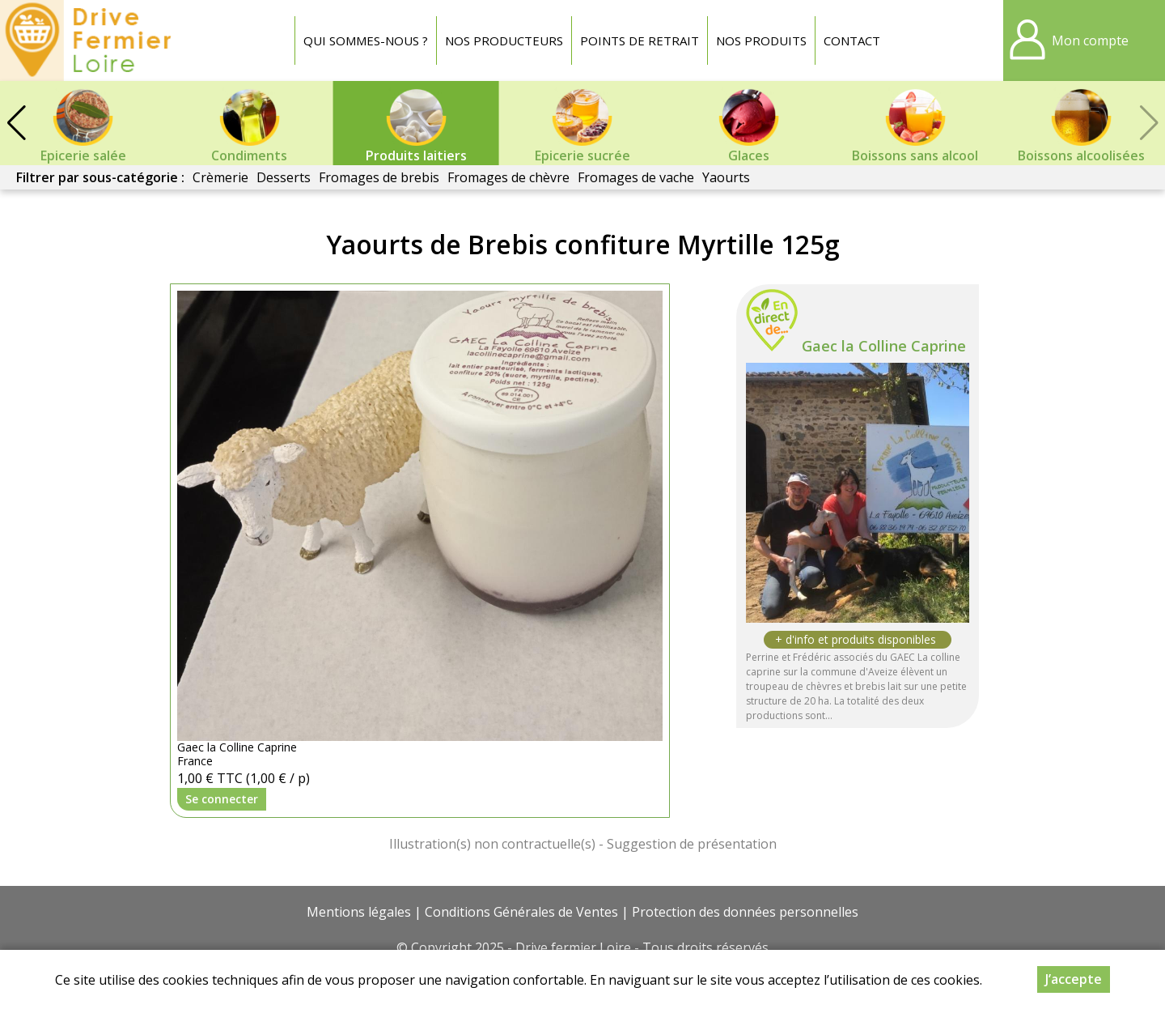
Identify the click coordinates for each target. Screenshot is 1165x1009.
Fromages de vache (636, 177)
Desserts (283, 177)
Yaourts (726, 177)
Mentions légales (359, 912)
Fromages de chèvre (508, 177)
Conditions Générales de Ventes (521, 912)
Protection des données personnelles (745, 912)
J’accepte (1073, 979)
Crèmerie (220, 177)
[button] (16, 123)
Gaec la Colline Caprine (884, 345)
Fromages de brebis (379, 177)
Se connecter (221, 799)
